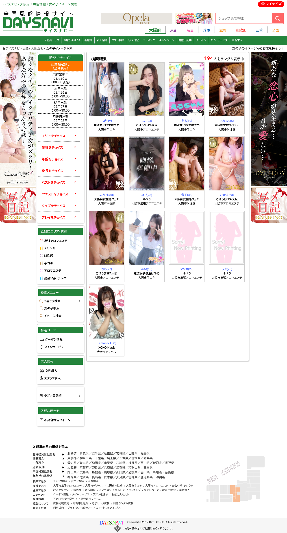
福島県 (145, 453)
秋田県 (108, 453)
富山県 (145, 463)
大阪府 (72, 467)
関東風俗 (39, 458)
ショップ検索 (52, 301)
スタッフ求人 (52, 378)
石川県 (120, 463)
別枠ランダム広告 (123, 503)
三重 (259, 30)
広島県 (84, 472)
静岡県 (96, 463)
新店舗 (88, 40)
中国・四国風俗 (42, 471)
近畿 (25, 48)
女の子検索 (51, 308)
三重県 (148, 467)
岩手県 (96, 453)
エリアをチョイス (53, 136)
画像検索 (93, 481)
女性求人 (51, 371)
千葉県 (99, 458)
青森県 (84, 453)
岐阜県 (84, 463)
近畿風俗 (39, 467)
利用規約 (58, 507)
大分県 (120, 477)
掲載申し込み (80, 503)
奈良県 (96, 467)
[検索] (277, 18)
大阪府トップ (51, 40)
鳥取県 (108, 472)
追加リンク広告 (101, 503)
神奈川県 (86, 458)
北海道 (72, 453)
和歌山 (241, 30)
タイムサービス (219, 40)
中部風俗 (39, 463)
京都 (173, 30)
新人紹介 (102, 40)
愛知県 (72, 463)
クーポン (201, 40)
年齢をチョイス (52, 159)
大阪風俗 (37, 48)
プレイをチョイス (53, 217)
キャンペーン (166, 40)
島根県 (96, 472)
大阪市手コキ (134, 485)
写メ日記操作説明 (63, 499)
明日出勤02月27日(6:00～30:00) (60, 106)
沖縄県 (160, 477)
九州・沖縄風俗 (42, 476)
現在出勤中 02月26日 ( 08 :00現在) (61, 78)
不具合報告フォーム (57, 420)
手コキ (48, 263)
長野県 (169, 463)
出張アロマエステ (55, 241)
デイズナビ (13, 48)
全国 (275, 30)
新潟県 (157, 463)
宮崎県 (132, 477)
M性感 (48, 255)
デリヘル (49, 248)
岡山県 (72, 472)
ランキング (149, 40)
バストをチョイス (53, 182)
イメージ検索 (52, 316)
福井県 (132, 463)
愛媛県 (132, 472)
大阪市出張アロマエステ (67, 485)
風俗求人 (237, 40)
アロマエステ (52, 270)
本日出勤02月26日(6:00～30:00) (60, 92)
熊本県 (108, 477)
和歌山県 (134, 467)
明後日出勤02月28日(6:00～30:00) (60, 120)
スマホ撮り (118, 40)
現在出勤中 (185, 40)
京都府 (84, 467)
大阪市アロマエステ (156, 485)
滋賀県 (120, 467)
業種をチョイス (52, 147)
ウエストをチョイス (55, 194)
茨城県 (123, 458)
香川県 (145, 472)
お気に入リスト (120, 494)
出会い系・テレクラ (56, 278)
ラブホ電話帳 (53, 395)
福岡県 (72, 477)
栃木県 (136, 458)
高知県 (157, 472)
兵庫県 (108, 467)
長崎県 (96, 477)
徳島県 (169, 472)
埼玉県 (111, 458)
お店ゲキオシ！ (71, 40)
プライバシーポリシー (79, 507)
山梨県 (108, 463)
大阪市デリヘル (94, 485)
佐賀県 (84, 477)
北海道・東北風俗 (44, 454)
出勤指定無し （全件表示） (60, 66)
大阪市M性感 (114, 485)
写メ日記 (133, 40)
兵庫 (206, 30)
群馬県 (148, 458)
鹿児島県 (147, 477)
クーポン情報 (54, 339)
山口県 (120, 472)
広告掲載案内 (61, 503)
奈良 (190, 30)
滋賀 (222, 30)
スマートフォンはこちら (109, 507)
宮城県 (120, 453)
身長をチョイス (52, 171)
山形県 (132, 453)
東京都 (72, 458)
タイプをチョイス (53, 206)
